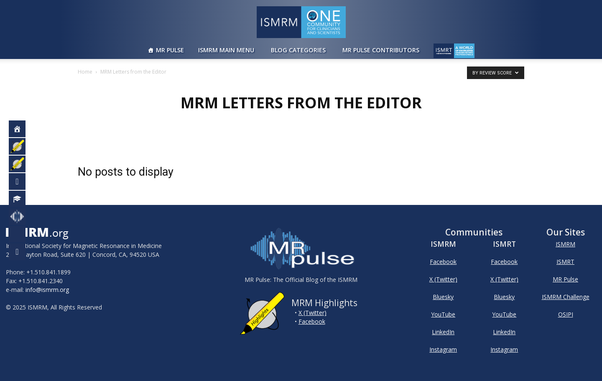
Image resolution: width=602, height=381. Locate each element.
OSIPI (565, 314)
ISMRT (565, 262)
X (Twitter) (312, 313)
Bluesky (443, 297)
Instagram (443, 349)
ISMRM (565, 244)
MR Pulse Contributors (380, 50)
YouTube (443, 314)
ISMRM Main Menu (226, 50)
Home (85, 71)
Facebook (311, 321)
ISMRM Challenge (565, 297)
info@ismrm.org (47, 290)
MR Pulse (170, 50)
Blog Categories (298, 50)
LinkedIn (443, 332)
